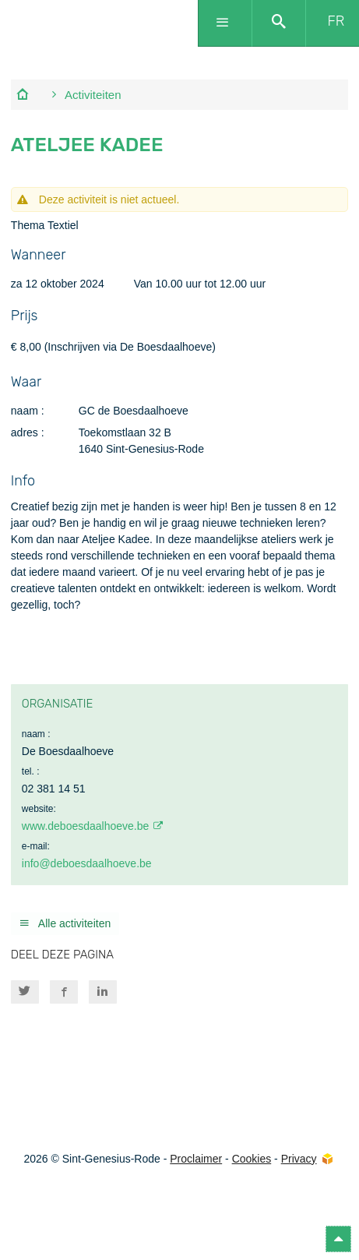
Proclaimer (196, 1158)
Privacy (299, 1158)
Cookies (252, 1158)
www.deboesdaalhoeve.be (85, 826)
